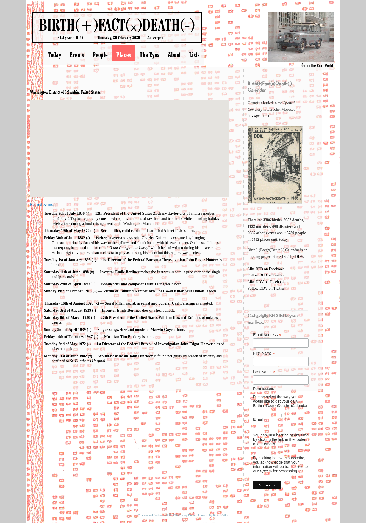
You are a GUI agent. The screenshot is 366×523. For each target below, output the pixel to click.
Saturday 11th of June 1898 (66, 272)
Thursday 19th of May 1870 (67, 231)
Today (54, 54)
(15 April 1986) (259, 116)
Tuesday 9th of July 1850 (64, 213)
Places (123, 54)
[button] (129, 143)
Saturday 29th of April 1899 (67, 284)
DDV (299, 256)
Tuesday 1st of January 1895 (67, 260)
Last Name (264, 372)
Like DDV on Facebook (266, 282)
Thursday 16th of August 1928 (69, 303)
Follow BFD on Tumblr (266, 275)
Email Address (267, 334)
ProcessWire (220, 515)
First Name (264, 353)
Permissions (263, 388)
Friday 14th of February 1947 (68, 337)
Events (77, 54)
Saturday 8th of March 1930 (67, 318)
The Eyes (149, 54)
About (174, 54)
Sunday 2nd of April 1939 (65, 330)
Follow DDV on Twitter (266, 288)
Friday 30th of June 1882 (64, 238)
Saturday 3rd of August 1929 (67, 310)
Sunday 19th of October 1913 (68, 291)
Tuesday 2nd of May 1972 (65, 344)
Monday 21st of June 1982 (65, 356)
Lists (194, 54)
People (99, 54)
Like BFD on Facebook (266, 269)
